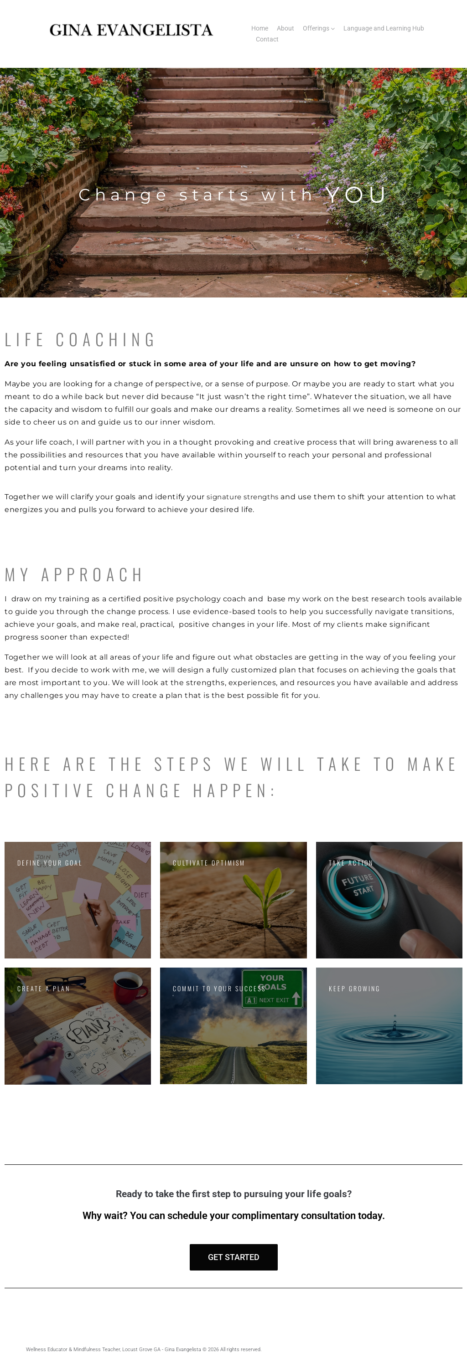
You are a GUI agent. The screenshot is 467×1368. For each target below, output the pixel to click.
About (285, 28)
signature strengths (246, 496)
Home (259, 28)
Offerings (316, 28)
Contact (267, 39)
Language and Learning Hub (383, 28)
